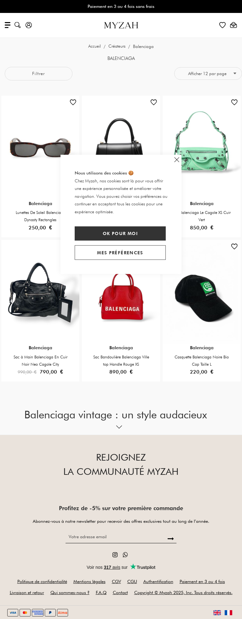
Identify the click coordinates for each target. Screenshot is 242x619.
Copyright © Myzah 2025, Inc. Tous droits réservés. (183, 592)
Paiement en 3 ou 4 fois (202, 581)
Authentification (158, 581)
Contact (120, 592)
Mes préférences (120, 252)
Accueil (95, 46)
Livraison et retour (27, 592)
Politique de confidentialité (42, 581)
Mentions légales (89, 581)
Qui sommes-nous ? (69, 592)
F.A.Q (101, 592)
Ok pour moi (120, 233)
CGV (116, 581)
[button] (73, 103)
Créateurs (117, 46)
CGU (132, 581)
